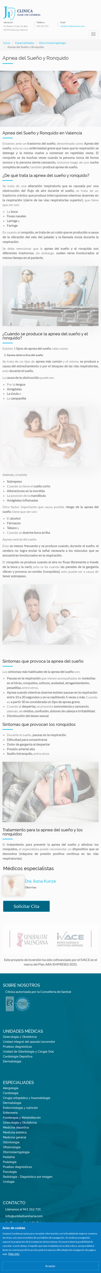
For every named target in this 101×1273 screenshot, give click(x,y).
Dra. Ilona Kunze (40, 881)
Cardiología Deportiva (17, 1056)
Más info (13, 1254)
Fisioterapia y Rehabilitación (22, 1117)
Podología (10, 1162)
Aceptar (50, 1266)
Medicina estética (15, 1132)
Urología (8, 1181)
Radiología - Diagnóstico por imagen (27, 1176)
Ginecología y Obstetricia (20, 1036)
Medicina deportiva (16, 1127)
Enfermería (10, 1112)
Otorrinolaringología (52, 43)
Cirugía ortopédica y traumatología (26, 1098)
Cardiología (10, 1093)
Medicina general (14, 1137)
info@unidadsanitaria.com (72, 26)
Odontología (11, 1142)
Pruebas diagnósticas (17, 1046)
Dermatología (12, 1061)
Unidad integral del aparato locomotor (29, 1041)
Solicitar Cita (26, 906)
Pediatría (9, 1157)
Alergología (10, 1088)
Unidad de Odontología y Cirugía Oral (28, 1051)
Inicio (6, 43)
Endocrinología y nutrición (20, 1107)
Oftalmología (11, 1147)
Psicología (10, 1171)
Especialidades (24, 43)
